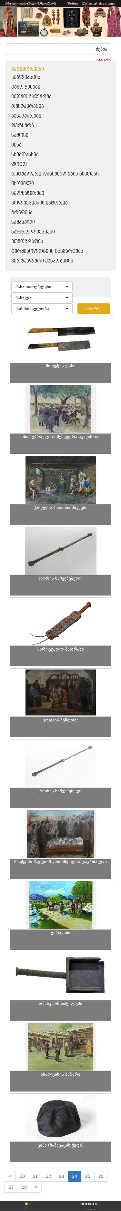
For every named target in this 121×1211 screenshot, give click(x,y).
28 (24, 1187)
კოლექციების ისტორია (39, 203)
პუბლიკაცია (25, 77)
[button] (42, 286)
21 (35, 1176)
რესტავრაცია (27, 106)
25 (87, 1176)
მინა (16, 145)
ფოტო (19, 164)
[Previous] (10, 1176)
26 (101, 1176)
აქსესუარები (26, 116)
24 (74, 1176)
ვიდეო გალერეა (31, 97)
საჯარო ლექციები (33, 232)
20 (22, 1176)
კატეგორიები (27, 69)
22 (48, 1176)
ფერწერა (22, 126)
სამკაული (23, 222)
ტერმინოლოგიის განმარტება (47, 251)
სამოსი (19, 135)
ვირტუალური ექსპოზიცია (42, 261)
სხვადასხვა (25, 154)
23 (61, 1176)
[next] (36, 1187)
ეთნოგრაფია (27, 241)
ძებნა (101, 49)
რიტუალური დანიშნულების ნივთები (55, 174)
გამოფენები (25, 87)
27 (11, 1187)
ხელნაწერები (27, 193)
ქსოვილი (22, 183)
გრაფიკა (22, 212)
